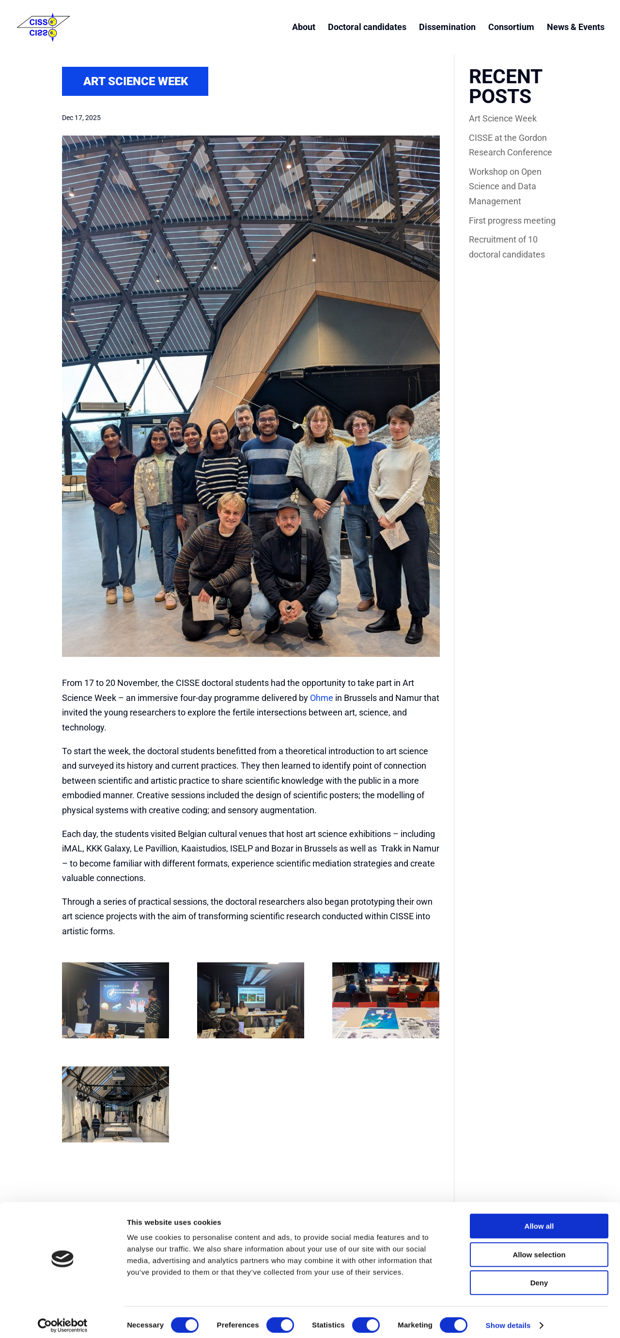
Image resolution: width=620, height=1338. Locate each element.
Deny (539, 1276)
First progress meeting (512, 220)
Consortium (511, 28)
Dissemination (447, 28)
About (303, 28)
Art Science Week (503, 118)
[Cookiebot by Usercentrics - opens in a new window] (62, 1319)
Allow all (539, 1220)
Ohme (321, 698)
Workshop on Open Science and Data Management (505, 186)
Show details (508, 1319)
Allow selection (538, 1248)
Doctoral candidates (367, 28)
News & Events (575, 28)
